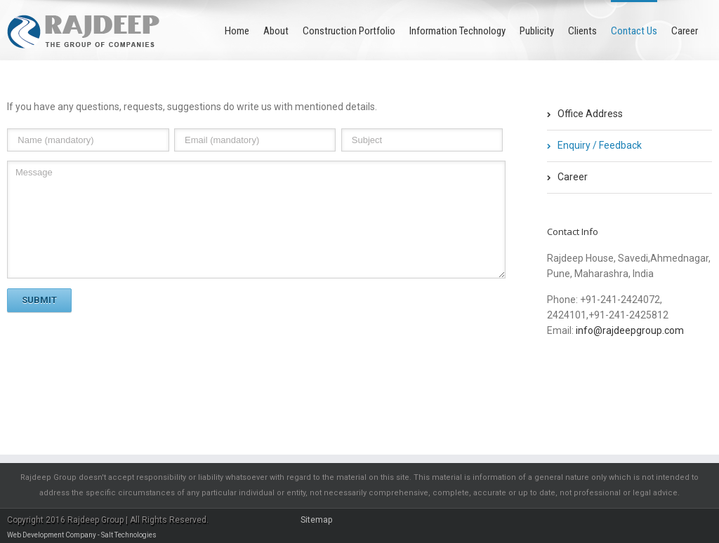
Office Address (590, 113)
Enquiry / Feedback (600, 145)
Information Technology (457, 31)
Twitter (576, 375)
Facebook (550, 376)
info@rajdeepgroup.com (630, 330)
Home (237, 31)
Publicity (537, 31)
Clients (582, 31)
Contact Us (634, 31)
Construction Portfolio (349, 31)
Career (684, 31)
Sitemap (316, 520)
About (276, 31)
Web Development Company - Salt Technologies (82, 535)
